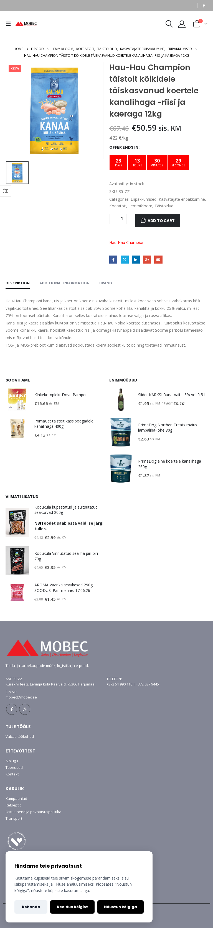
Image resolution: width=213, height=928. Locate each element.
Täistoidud (163, 205)
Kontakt (12, 774)
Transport (14, 818)
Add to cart (161, 220)
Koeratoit (117, 205)
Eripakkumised (143, 199)
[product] (17, 399)
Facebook (113, 260)
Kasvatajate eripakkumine (182, 199)
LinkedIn (136, 260)
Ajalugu (12, 760)
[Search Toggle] (169, 23)
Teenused (14, 767)
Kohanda (31, 906)
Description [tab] (18, 282)
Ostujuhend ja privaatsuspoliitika (33, 811)
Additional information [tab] (64, 282)
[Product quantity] (121, 219)
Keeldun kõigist (72, 906)
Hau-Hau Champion (126, 242)
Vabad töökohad (20, 736)
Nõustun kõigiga (120, 906)
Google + (147, 260)
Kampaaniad (16, 798)
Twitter (125, 260)
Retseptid (14, 805)
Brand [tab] (105, 282)
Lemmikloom (140, 205)
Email (158, 260)
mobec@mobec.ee (21, 697)
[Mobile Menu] (10, 24)
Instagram (24, 709)
